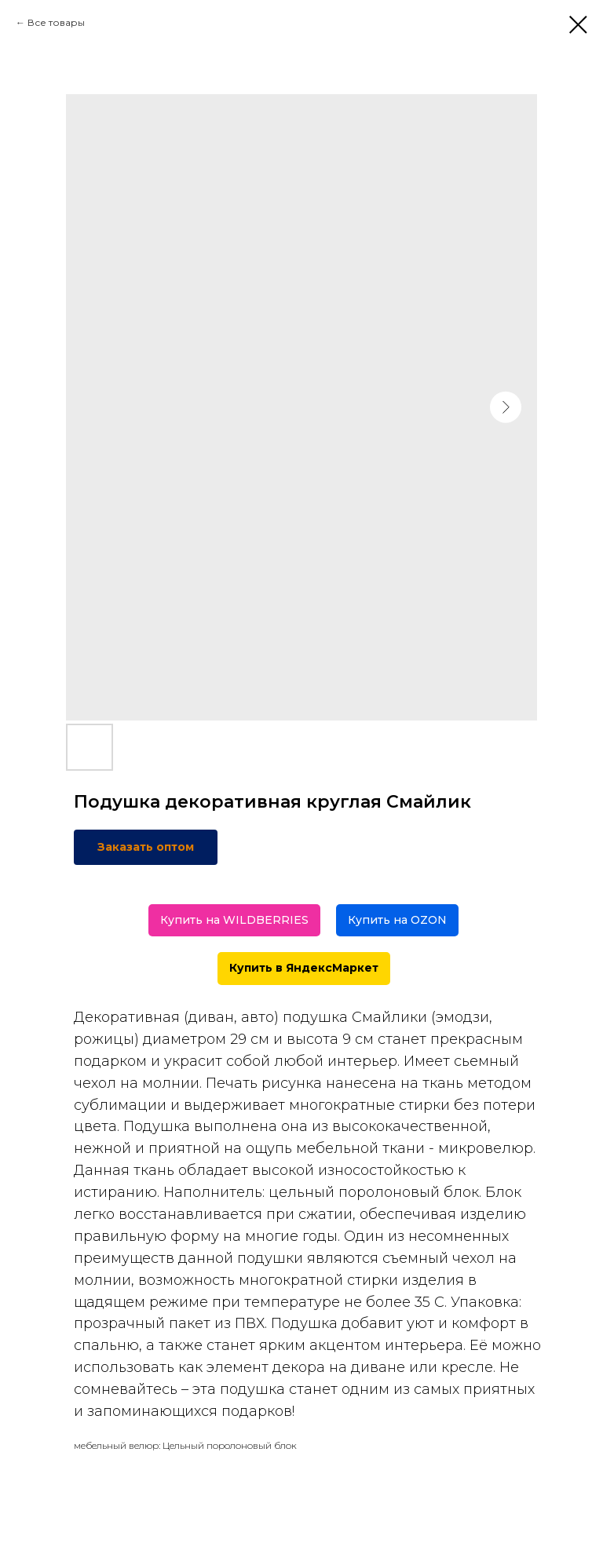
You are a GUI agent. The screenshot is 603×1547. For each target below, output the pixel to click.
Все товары (56, 22)
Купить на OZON (397, 920)
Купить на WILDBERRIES (234, 920)
